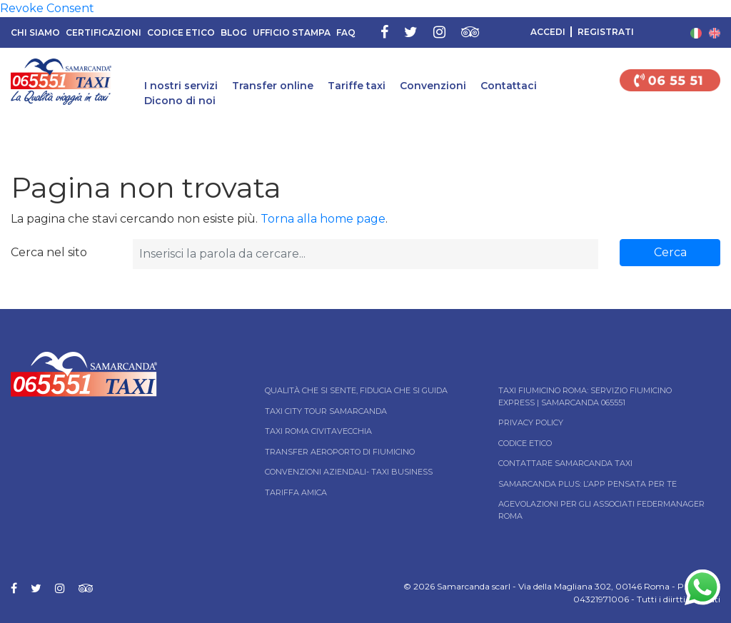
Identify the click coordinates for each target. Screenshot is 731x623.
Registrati (606, 31)
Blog (234, 32)
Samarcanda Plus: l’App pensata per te (587, 484)
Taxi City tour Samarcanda (326, 411)
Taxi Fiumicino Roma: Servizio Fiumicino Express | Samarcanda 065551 (585, 396)
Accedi (547, 31)
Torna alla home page (323, 219)
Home (12, 133)
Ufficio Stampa (292, 32)
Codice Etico (181, 32)
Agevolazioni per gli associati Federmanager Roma (601, 510)
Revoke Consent (47, 8)
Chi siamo (35, 32)
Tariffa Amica (296, 492)
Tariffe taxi (356, 85)
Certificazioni (103, 32)
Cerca (670, 252)
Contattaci (508, 85)
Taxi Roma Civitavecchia (318, 431)
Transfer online (272, 85)
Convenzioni (433, 85)
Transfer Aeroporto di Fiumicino (340, 452)
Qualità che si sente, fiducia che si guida (356, 390)
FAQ (346, 32)
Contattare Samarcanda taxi (565, 463)
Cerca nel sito (49, 252)
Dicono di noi (180, 100)
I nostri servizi (181, 85)
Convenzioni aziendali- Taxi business (349, 472)
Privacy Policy (530, 422)
